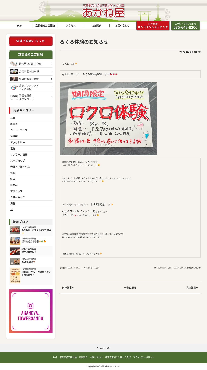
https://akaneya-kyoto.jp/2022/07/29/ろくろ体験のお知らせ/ (177, 268)
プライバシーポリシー (143, 357)
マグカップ (16, 191)
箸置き (14, 124)
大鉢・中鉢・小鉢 (20, 167)
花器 (12, 118)
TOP (19, 25)
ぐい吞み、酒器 (18, 154)
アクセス (71, 25)
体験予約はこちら (30, 41)
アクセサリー (17, 142)
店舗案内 (97, 25)
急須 (12, 173)
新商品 (14, 185)
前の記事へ (68, 287)
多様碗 (14, 136)
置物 (12, 148)
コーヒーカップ (18, 130)
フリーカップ (17, 197)
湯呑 (12, 203)
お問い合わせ (122, 25)
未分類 (96, 268)
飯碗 (12, 179)
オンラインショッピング (153, 25)
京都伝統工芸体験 (45, 25)
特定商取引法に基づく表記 (118, 357)
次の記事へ (192, 287)
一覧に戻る (130, 287)
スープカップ (17, 160)
